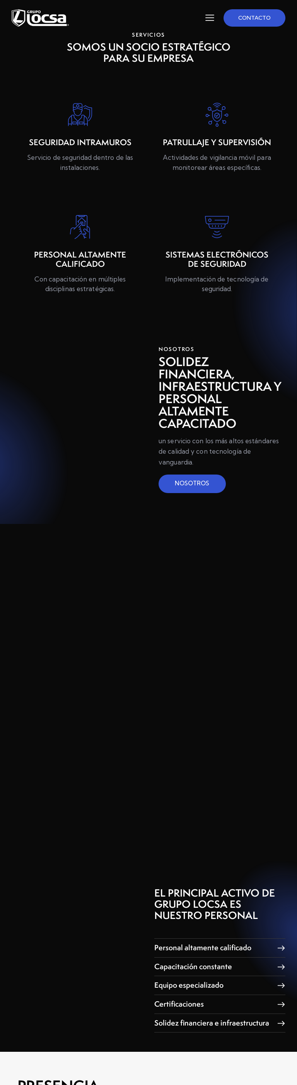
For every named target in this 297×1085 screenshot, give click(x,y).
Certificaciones (179, 1019)
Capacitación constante (194, 982)
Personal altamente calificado (204, 964)
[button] (219, 964)
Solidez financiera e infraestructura (187, 1041)
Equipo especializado (190, 1001)
